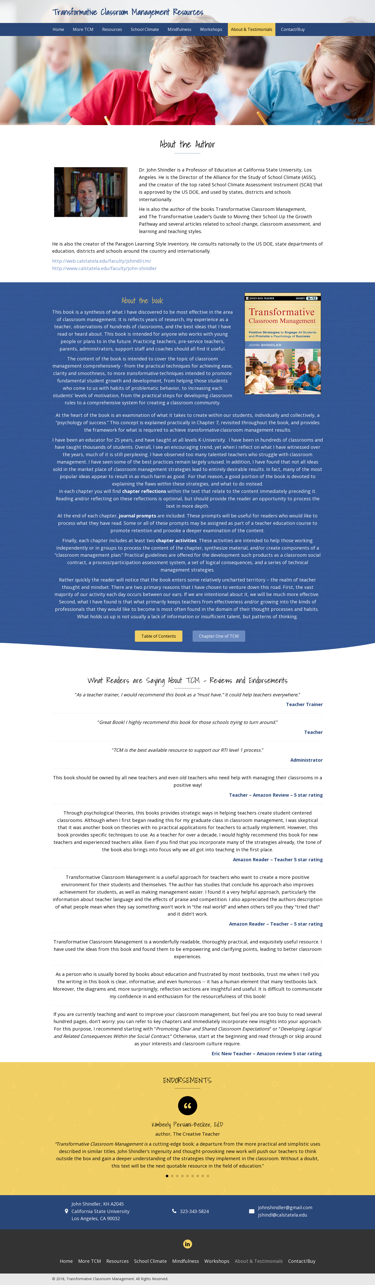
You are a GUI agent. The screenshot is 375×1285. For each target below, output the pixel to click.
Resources (117, 1261)
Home (66, 1261)
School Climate (150, 1261)
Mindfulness (185, 1261)
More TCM (89, 1261)
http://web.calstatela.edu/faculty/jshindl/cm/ (101, 261)
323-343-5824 (194, 1211)
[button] (158, 636)
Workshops (216, 1261)
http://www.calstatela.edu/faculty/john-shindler (104, 268)
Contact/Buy (301, 1261)
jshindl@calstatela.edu (282, 1215)
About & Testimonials (259, 1261)
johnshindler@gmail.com (285, 1207)
